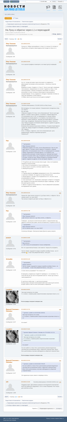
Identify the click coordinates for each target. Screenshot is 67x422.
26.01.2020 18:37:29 (25, 79)
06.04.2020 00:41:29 (25, 259)
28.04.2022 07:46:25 (25, 329)
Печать (60, 39)
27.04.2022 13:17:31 (25, 309)
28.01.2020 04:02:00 (25, 140)
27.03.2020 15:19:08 (25, 237)
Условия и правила (55, 418)
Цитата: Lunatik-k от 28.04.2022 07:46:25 (34, 363)
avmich (8, 237)
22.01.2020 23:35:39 (25, 61)
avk (7, 382)
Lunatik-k (9, 289)
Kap (7, 140)
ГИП (48, 24)
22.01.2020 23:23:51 (25, 43)
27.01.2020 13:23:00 (25, 103)
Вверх (6, 396)
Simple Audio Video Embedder (9, 420)
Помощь (48, 418)
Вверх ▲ (62, 418)
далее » (59, 34)
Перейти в (34, 408)
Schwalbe (9, 259)
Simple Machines (15, 418)
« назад (54, 34)
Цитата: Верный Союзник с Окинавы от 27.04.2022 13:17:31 (39, 332)
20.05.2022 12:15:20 (25, 381)
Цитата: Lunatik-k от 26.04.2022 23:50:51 (34, 312)
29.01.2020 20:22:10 (25, 192)
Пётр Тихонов (10, 43)
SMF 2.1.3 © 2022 (7, 418)
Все (21, 39)
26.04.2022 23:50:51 (25, 289)
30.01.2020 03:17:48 (25, 210)
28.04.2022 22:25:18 (25, 360)
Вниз (6, 39)
